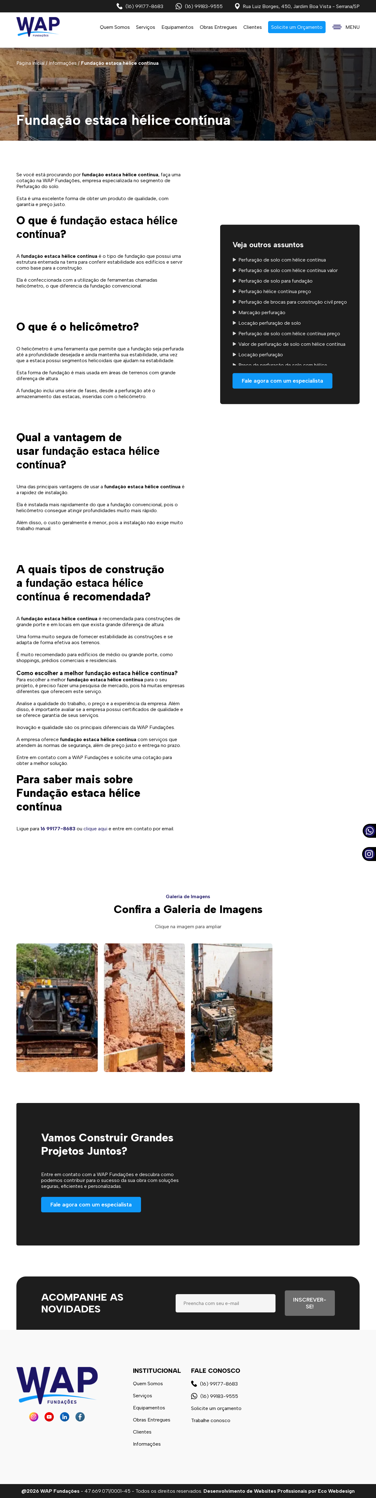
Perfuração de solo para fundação (275, 281)
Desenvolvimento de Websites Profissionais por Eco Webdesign (279, 1491)
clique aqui (95, 829)
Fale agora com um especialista (282, 380)
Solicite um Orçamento (297, 27)
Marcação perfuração (261, 312)
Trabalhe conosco (210, 1420)
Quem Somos (115, 27)
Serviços (142, 1396)
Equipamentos (177, 27)
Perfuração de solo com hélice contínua (282, 260)
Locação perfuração (260, 355)
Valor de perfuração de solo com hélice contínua (291, 344)
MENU (346, 27)
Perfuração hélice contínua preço (274, 291)
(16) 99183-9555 (199, 6)
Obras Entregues (218, 27)
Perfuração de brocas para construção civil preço (292, 302)
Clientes (252, 27)
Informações (147, 1444)
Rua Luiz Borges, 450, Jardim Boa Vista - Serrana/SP (297, 6)
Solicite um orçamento (216, 1408)
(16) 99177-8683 (140, 6)
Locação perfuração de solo (269, 323)
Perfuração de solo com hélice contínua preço (289, 333)
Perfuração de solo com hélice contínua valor (288, 270)
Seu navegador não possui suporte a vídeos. (275, 1190)
